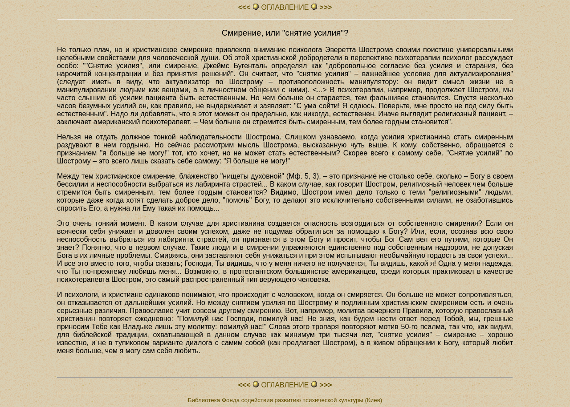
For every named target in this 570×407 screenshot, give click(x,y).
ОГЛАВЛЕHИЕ (285, 7)
